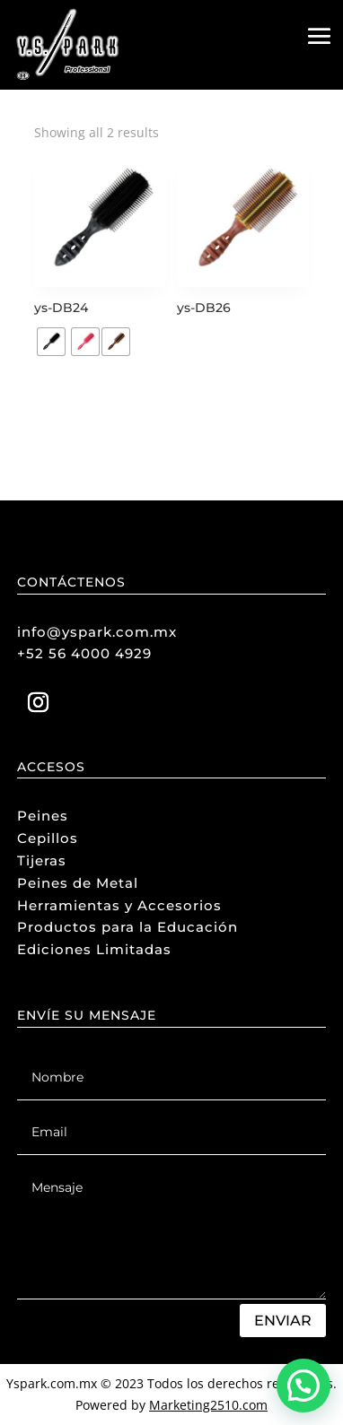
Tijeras (41, 860)
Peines (42, 815)
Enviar (283, 1320)
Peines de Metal (77, 882)
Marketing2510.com (208, 1404)
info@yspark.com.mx (97, 631)
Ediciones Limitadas (94, 949)
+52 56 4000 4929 (84, 653)
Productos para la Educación (127, 926)
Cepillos (47, 838)
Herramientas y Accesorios (119, 905)
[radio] (51, 341)
